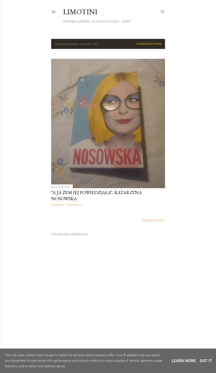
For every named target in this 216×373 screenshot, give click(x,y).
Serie (126, 21)
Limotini (80, 11)
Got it (206, 360)
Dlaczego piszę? (106, 21)
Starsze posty (153, 220)
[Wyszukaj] (162, 11)
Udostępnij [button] (57, 204)
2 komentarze (74, 204)
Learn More (184, 360)
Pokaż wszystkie (149, 43)
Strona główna (76, 21)
